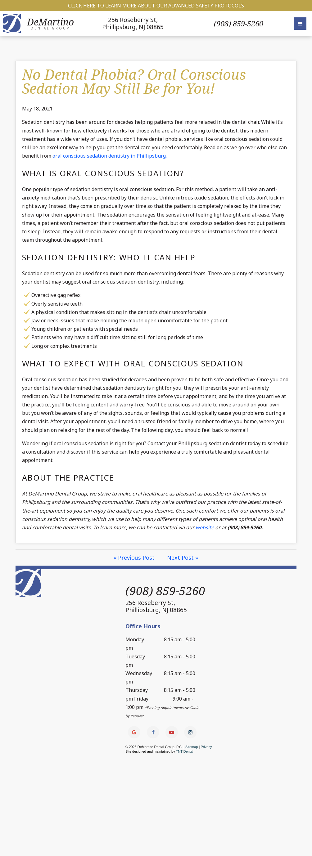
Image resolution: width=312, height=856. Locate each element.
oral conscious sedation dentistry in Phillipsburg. (109, 155)
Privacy (206, 747)
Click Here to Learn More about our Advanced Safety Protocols (156, 5)
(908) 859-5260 (238, 23)
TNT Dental (184, 751)
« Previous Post (134, 557)
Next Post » (182, 557)
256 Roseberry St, (133, 23)
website (205, 527)
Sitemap (191, 747)
